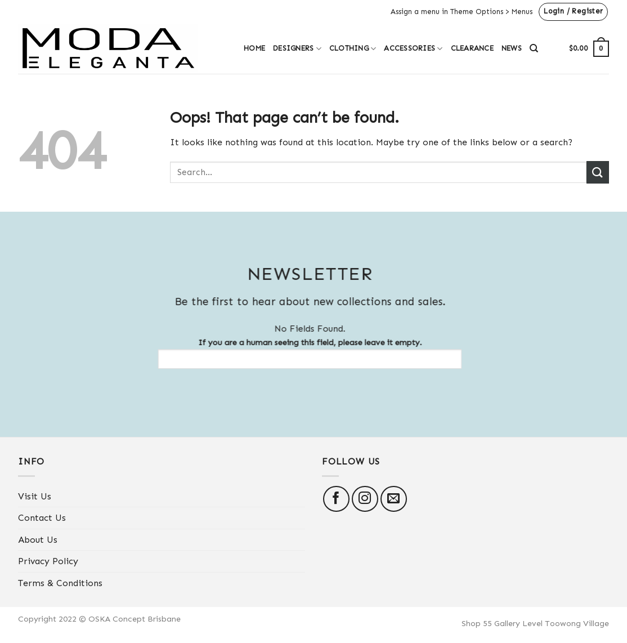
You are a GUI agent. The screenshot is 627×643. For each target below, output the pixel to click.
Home (254, 48)
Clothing (353, 48)
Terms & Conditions (60, 583)
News (511, 48)
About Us (37, 539)
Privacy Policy (48, 561)
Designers (297, 48)
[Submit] (597, 172)
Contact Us (42, 517)
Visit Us (34, 496)
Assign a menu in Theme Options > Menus (461, 11)
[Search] (534, 48)
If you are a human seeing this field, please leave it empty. (304, 353)
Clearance (472, 48)
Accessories (413, 48)
